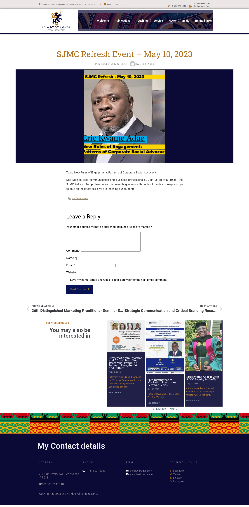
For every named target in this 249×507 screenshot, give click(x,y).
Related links (203, 19)
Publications (122, 19)
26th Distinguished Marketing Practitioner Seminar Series (163, 385)
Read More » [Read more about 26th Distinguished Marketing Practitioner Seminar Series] (154, 406)
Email (70, 269)
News (172, 19)
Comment (73, 254)
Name (71, 261)
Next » (174, 412)
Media (185, 19)
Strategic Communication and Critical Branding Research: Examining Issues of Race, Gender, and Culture (126, 366)
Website (71, 276)
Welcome (103, 19)
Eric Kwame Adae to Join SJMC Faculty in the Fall (202, 381)
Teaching (142, 19)
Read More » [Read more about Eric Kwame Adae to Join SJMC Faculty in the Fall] (192, 404)
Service (158, 19)
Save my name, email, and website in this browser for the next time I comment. (118, 283)
